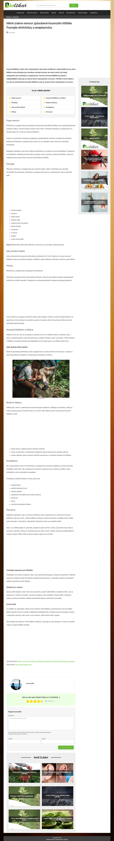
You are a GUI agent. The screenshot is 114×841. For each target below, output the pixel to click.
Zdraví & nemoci (32, 13)
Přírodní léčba (44, 13)
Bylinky (54, 13)
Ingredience (93, 13)
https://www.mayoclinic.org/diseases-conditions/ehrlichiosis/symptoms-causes (46, 661)
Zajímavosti (20, 13)
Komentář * (11, 715)
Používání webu (59, 839)
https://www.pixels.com (23, 664)
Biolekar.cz (9, 17)
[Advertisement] (41, 50)
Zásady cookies (50, 839)
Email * (44, 738)
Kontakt (66, 839)
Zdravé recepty (82, 13)
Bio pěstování (71, 13)
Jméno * (10, 738)
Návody (61, 13)
